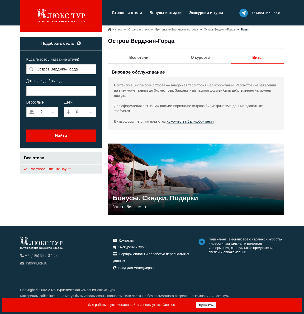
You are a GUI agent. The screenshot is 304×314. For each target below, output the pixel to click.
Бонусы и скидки (165, 13)
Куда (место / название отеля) (52, 59)
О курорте (200, 57)
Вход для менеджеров (133, 268)
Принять (206, 305)
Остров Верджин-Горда (219, 29)
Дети (68, 102)
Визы (257, 57)
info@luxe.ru (33, 263)
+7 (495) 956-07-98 (38, 256)
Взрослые (35, 102)
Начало (117, 29)
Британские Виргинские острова (176, 29)
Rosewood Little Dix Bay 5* (47, 169)
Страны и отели (127, 13)
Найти (61, 136)
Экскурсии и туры (206, 13)
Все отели (138, 57)
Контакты (123, 240)
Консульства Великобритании (190, 121)
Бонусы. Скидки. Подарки (155, 198)
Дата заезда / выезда (45, 81)
